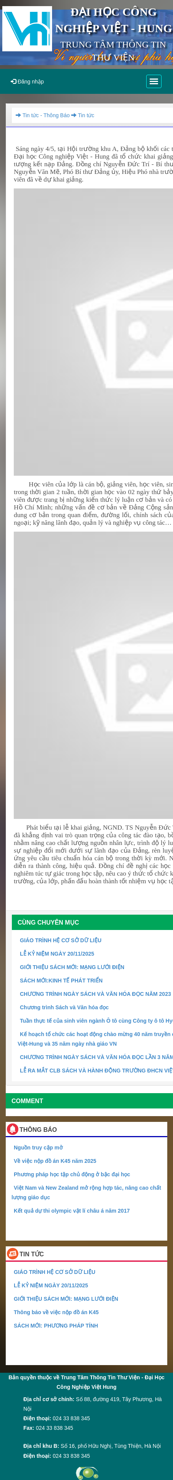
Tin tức (82, 115)
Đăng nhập (27, 82)
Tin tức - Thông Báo (43, 115)
